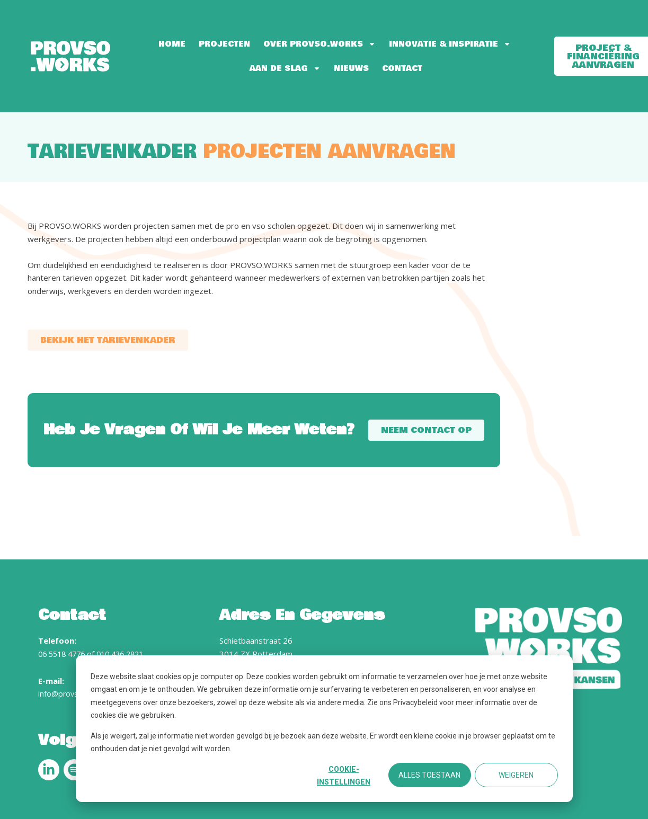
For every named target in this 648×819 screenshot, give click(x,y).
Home (171, 44)
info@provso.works (73, 694)
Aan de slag (285, 68)
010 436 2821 (128, 653)
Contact (402, 68)
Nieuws (351, 68)
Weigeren (516, 775)
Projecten (224, 44)
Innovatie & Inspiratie (450, 44)
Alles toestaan (429, 775)
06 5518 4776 (64, 653)
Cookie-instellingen (343, 776)
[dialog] (324, 728)
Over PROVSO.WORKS (319, 44)
